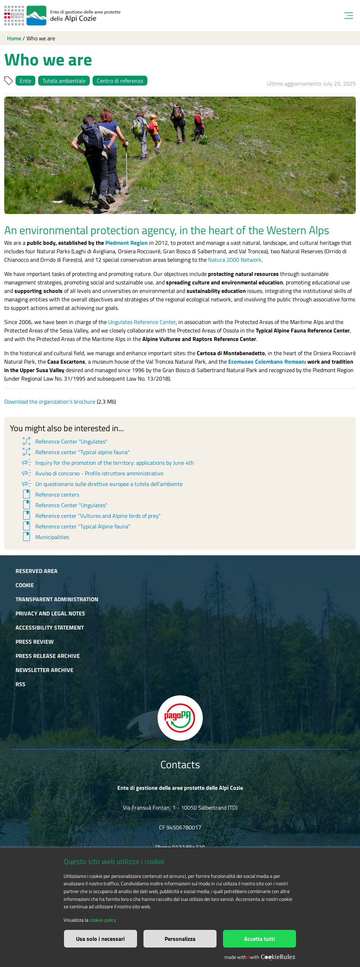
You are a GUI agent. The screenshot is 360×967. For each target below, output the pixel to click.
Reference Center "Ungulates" (63, 441)
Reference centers (49, 494)
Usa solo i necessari (100, 938)
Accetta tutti (259, 938)
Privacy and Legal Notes (50, 613)
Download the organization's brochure (49, 401)
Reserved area (37, 571)
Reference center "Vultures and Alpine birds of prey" (90, 515)
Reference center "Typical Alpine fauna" (75, 526)
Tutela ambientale (63, 80)
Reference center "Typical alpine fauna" (75, 452)
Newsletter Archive (44, 670)
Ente (25, 80)
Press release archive (48, 656)
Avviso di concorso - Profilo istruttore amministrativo (91, 473)
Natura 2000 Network (234, 259)
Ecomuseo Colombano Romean (266, 361)
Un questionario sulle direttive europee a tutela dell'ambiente (101, 484)
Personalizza (180, 938)
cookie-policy (102, 920)
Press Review (35, 641)
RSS (20, 684)
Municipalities (44, 537)
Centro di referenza (120, 80)
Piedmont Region (126, 242)
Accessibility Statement (50, 627)
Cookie (25, 585)
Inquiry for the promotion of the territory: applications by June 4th (107, 462)
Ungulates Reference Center (142, 322)
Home (14, 38)
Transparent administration (57, 599)
